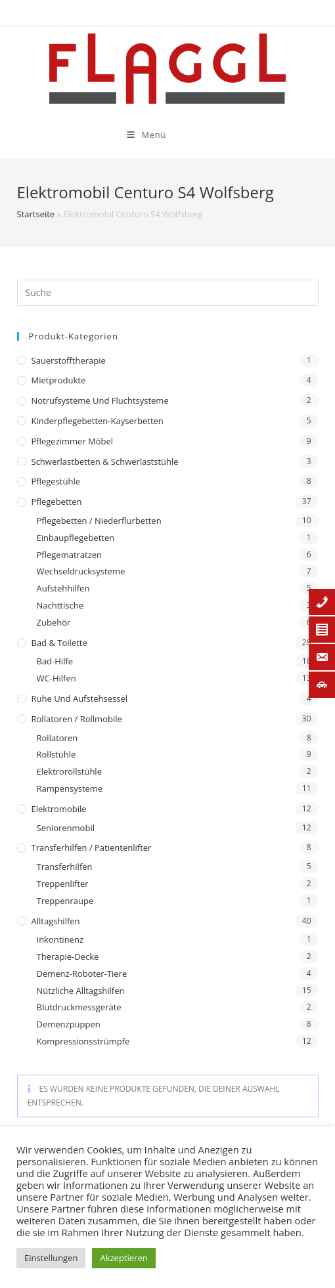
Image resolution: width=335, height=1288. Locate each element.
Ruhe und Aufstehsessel (80, 698)
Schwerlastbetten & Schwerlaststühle (105, 461)
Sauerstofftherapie (69, 360)
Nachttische (60, 605)
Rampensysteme (70, 788)
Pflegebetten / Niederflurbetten (99, 520)
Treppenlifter (63, 884)
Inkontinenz (60, 939)
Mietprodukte (59, 380)
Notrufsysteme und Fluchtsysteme (100, 400)
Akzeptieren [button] (123, 1258)
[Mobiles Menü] (112, 134)
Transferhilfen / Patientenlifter (92, 847)
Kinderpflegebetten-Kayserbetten (98, 421)
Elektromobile (59, 809)
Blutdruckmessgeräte (79, 1007)
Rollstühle (56, 754)
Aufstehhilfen (63, 588)
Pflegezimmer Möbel (73, 441)
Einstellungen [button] (51, 1258)
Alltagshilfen (56, 921)
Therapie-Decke (68, 956)
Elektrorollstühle (69, 771)
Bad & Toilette (59, 643)
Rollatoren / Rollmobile (77, 719)
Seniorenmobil (66, 828)
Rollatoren (57, 738)
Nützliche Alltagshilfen (81, 991)
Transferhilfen (65, 866)
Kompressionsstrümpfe (83, 1041)
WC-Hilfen (56, 678)
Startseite (36, 214)
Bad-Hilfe (55, 661)
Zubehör (54, 622)
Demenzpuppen (68, 1024)
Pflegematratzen (69, 555)
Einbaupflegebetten (76, 538)
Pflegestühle (56, 481)
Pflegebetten (57, 501)
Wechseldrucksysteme (81, 571)
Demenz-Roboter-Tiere (82, 973)
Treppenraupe (65, 901)
